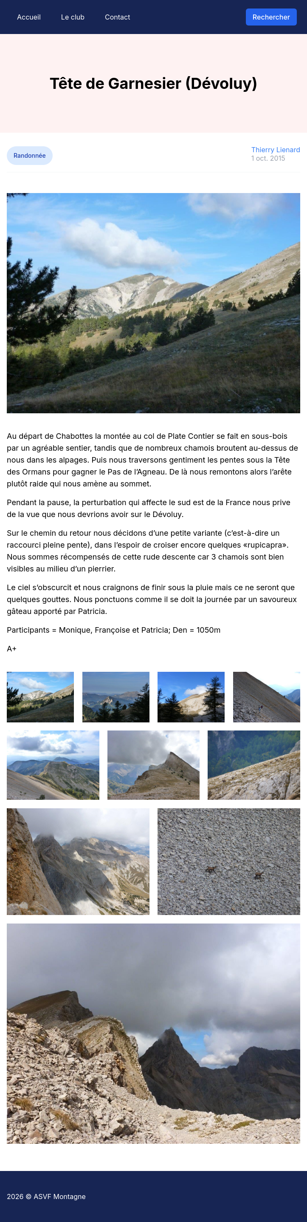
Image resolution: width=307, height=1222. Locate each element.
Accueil (29, 17)
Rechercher (271, 17)
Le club (72, 17)
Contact (117, 17)
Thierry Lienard (275, 149)
